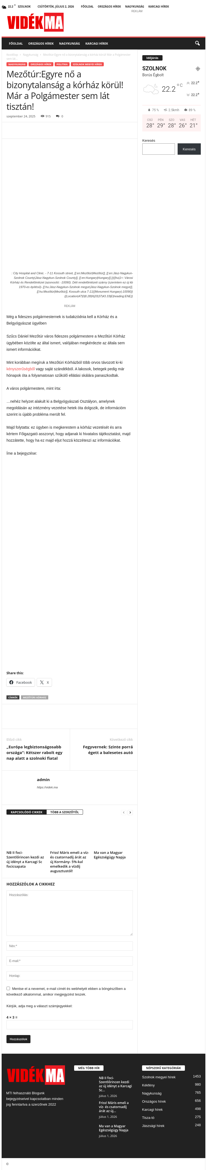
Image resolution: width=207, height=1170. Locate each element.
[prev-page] (123, 812)
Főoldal (87, 6)
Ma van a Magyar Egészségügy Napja (110, 855)
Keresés (148, 140)
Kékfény (148, 1085)
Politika (62, 64)
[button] (197, 43)
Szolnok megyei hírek (87, 64)
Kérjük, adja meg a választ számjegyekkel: (39, 1006)
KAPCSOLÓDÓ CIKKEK (26, 812)
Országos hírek (109, 6)
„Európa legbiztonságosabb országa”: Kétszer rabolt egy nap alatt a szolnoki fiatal (34, 752)
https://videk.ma (47, 787)
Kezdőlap (12, 55)
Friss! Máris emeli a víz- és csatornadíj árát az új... (114, 1106)
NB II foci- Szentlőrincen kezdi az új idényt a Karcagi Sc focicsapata (25, 859)
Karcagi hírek (158, 6)
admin (43, 779)
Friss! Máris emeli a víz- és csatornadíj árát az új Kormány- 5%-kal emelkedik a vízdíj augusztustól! (69, 861)
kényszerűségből (20, 369)
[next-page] (130, 812)
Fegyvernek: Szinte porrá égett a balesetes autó (108, 749)
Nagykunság (134, 6)
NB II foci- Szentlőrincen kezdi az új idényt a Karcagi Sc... (115, 1084)
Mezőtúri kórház (34, 697)
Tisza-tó (148, 1118)
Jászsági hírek (153, 1126)
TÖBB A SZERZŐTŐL (64, 812)
